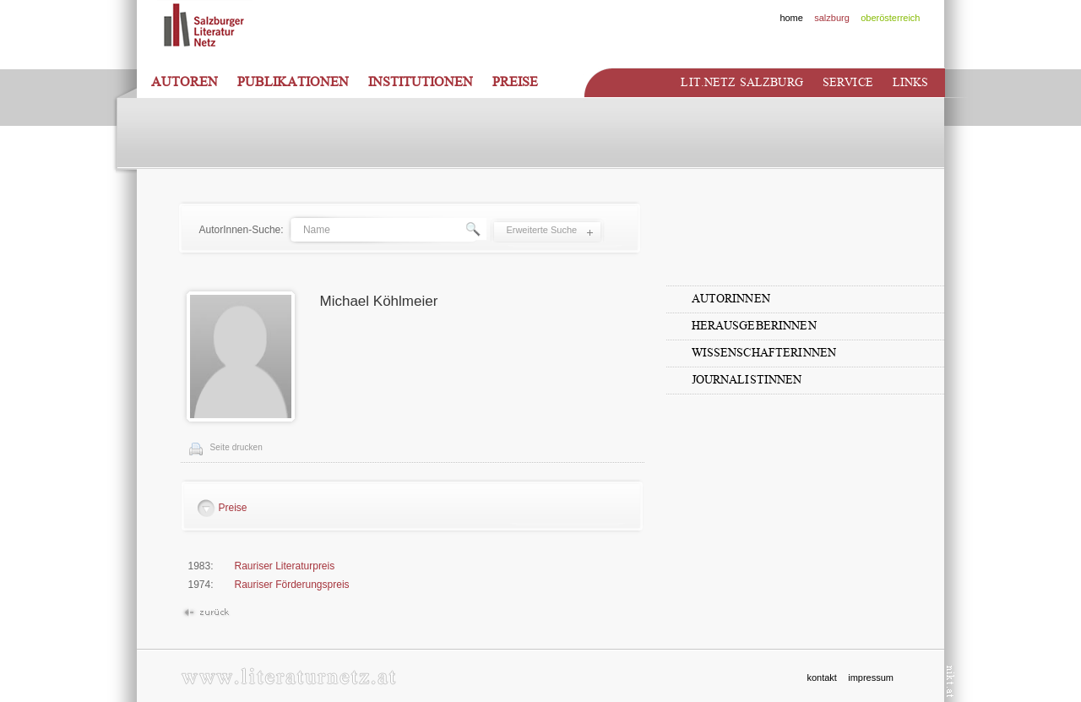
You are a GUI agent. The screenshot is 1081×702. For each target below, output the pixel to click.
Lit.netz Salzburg (741, 82)
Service (848, 82)
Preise (515, 82)
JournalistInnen (747, 379)
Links (911, 82)
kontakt (821, 677)
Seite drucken (236, 447)
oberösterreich (890, 18)
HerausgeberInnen (754, 325)
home (791, 18)
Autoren (184, 82)
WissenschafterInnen (764, 352)
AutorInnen (731, 298)
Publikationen (293, 82)
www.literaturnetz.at (288, 676)
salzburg (832, 18)
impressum (871, 677)
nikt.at (950, 681)
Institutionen (420, 82)
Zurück (206, 613)
